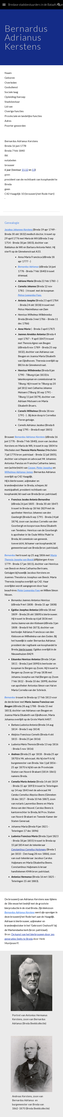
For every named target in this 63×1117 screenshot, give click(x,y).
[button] (4, 4)
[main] (31, 37)
